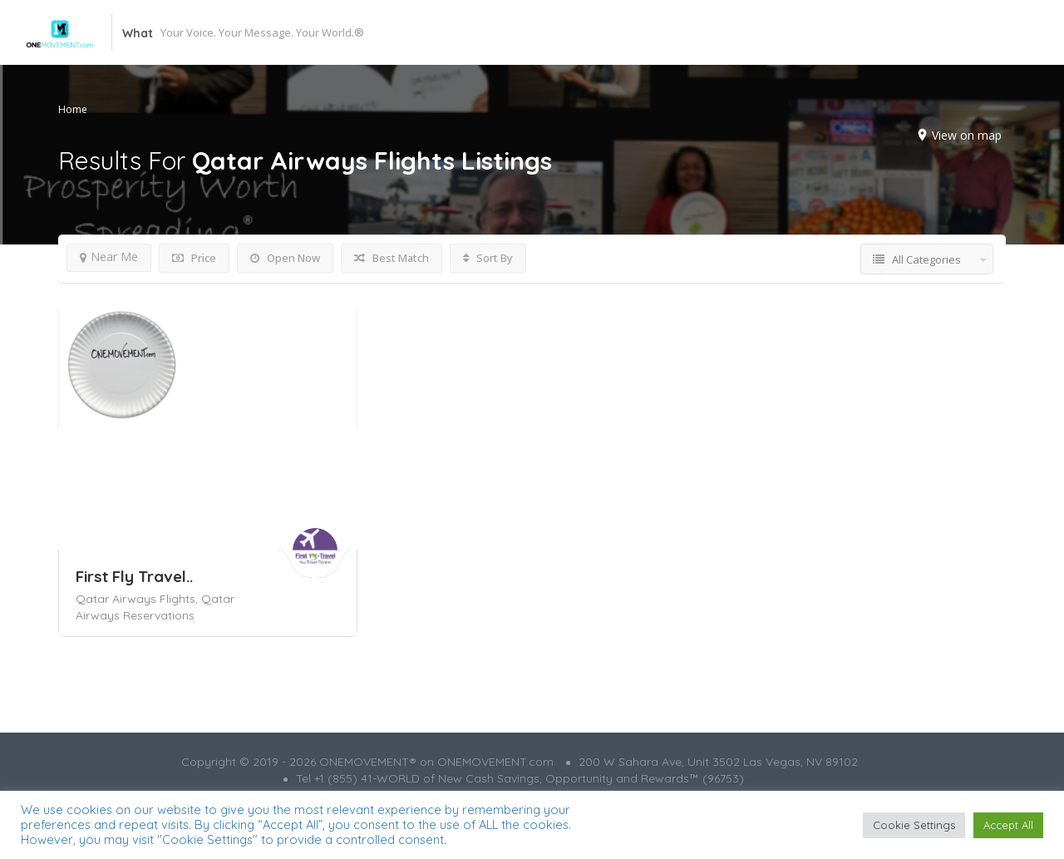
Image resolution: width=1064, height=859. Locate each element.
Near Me (109, 256)
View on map (967, 135)
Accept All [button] (1008, 825)
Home (72, 109)
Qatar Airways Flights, (138, 598)
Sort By (488, 257)
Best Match (391, 257)
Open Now (285, 257)
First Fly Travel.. (134, 576)
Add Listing (948, 32)
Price (194, 257)
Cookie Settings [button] (914, 825)
